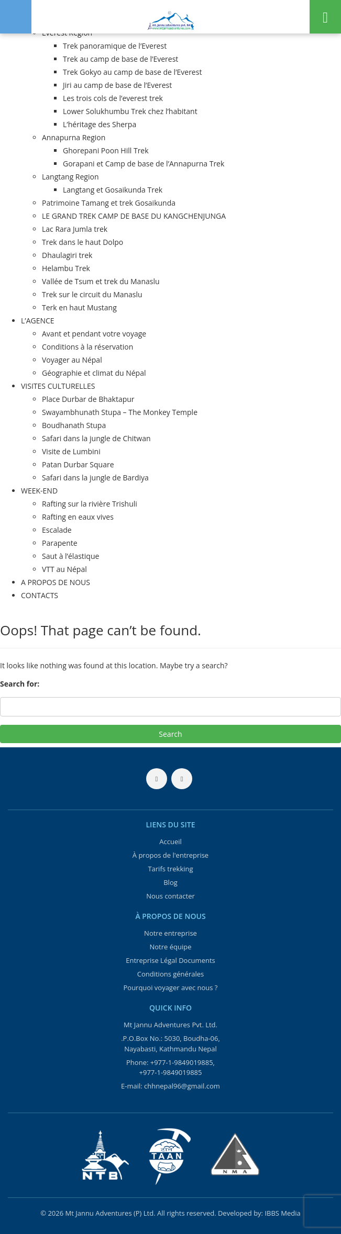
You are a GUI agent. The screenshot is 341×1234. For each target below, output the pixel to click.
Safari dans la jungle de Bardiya (95, 478)
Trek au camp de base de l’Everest (120, 59)
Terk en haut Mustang (79, 307)
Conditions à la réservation (87, 347)
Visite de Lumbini (71, 451)
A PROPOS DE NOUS (55, 582)
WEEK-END (39, 491)
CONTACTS (39, 595)
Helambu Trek (66, 268)
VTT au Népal (64, 569)
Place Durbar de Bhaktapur (88, 399)
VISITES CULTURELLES (58, 386)
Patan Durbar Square (78, 464)
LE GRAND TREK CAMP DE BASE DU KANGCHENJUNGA (134, 216)
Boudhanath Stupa (74, 425)
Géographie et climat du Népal (94, 373)
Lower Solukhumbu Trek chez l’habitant (130, 111)
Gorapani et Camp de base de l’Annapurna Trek (143, 164)
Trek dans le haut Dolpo (82, 242)
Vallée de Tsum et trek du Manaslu (101, 281)
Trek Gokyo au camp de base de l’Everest (132, 72)
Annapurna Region (73, 137)
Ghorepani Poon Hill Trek (106, 150)
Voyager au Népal (72, 360)
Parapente (60, 543)
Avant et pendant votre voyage (94, 334)
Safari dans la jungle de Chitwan (96, 438)
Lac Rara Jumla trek (74, 229)
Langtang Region (70, 177)
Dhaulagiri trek (67, 255)
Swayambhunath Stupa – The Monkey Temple (119, 412)
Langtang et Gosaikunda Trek (112, 190)
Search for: (19, 684)
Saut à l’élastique (70, 556)
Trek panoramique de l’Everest (115, 46)
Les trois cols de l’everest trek (113, 98)
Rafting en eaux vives (78, 517)
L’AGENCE (37, 321)
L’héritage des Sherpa (99, 124)
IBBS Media (282, 1213)
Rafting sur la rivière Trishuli (89, 504)
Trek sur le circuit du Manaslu (92, 294)
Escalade (57, 530)
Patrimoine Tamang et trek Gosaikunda (108, 203)
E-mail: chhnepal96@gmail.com (170, 1086)
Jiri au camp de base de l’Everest (117, 85)
